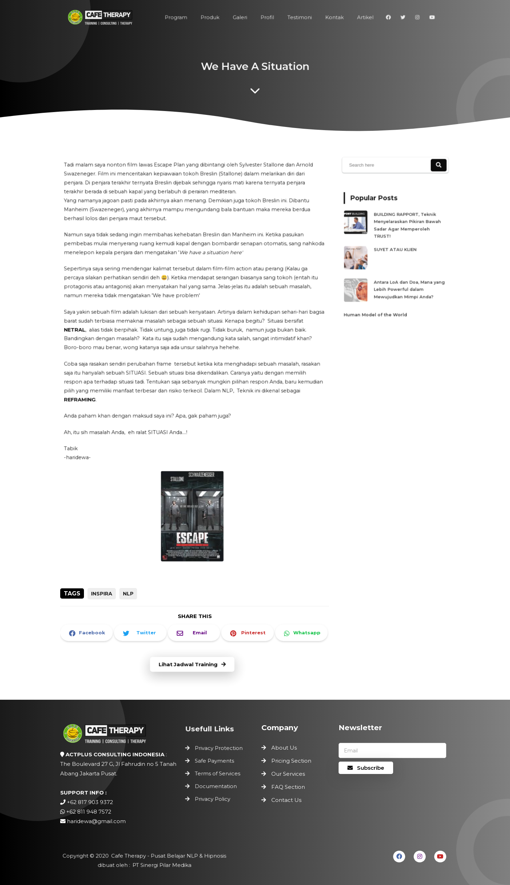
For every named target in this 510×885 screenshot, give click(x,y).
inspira (101, 593)
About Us (284, 747)
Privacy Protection (219, 750)
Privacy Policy (213, 797)
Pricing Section (291, 760)
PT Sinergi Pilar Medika (160, 865)
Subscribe (365, 767)
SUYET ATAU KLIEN (396, 249)
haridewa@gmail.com (96, 821)
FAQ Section (288, 787)
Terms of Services (218, 774)
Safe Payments (215, 762)
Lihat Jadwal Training (192, 665)
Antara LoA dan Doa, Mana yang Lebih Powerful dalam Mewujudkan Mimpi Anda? (407, 284)
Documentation (216, 785)
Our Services (288, 773)
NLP (128, 593)
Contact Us (286, 800)
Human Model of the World (378, 305)
